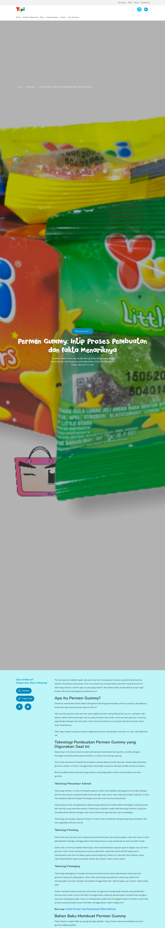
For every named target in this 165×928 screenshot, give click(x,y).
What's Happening (30, 17)
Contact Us (145, 2)
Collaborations (52, 17)
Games (63, 17)
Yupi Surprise (73, 17)
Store (18, 17)
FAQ (130, 2)
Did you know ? (82, 331)
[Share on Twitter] (28, 706)
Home (19, 87)
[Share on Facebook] (19, 706)
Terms (136, 2)
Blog (42, 17)
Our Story (122, 2)
